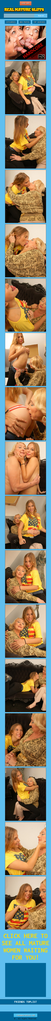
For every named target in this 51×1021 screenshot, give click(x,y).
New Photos (24, 22)
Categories (11, 22)
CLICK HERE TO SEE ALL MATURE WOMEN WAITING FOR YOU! (25, 946)
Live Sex (25, 3)
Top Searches (39, 22)
